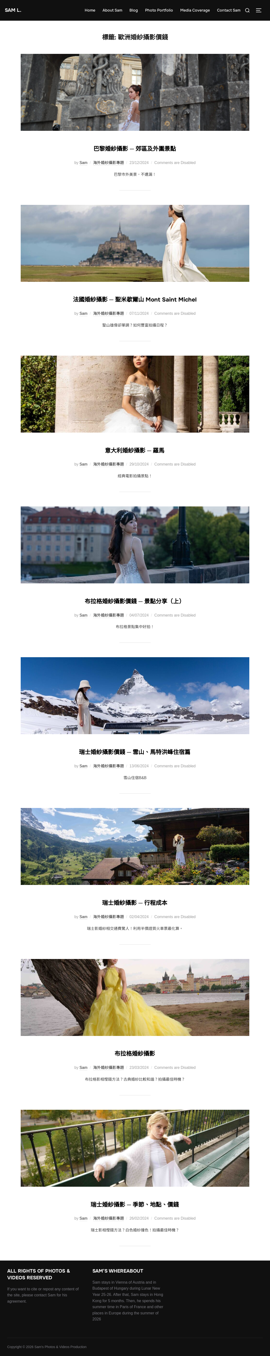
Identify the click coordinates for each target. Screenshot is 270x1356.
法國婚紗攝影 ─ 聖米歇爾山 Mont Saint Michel (135, 298)
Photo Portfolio (159, 10)
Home (90, 10)
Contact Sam (228, 10)
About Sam (112, 10)
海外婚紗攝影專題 (108, 163)
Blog (133, 10)
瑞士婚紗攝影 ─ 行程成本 (135, 901)
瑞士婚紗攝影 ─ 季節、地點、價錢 (135, 1203)
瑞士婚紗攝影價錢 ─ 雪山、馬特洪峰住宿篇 (134, 750)
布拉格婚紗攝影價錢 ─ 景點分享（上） (134, 599)
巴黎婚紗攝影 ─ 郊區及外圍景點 (135, 147)
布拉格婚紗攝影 (134, 1052)
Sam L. (15, 10)
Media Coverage (195, 10)
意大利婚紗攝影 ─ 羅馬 (135, 449)
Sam (83, 163)
